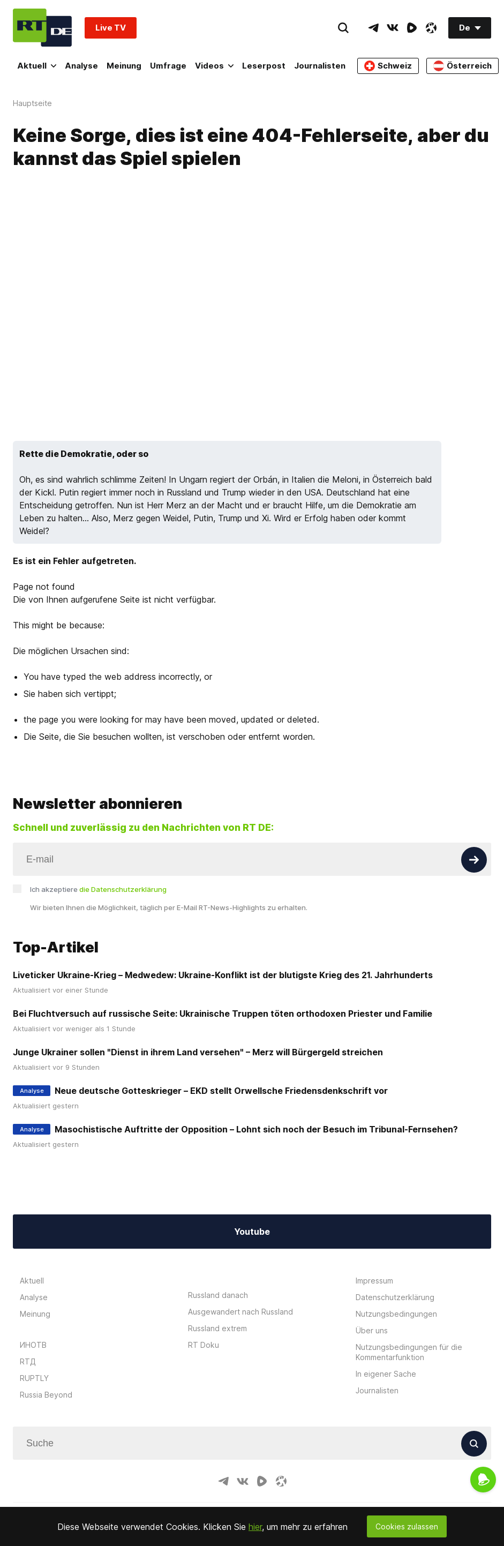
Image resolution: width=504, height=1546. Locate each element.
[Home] (42, 28)
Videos (214, 66)
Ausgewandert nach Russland (240, 1311)
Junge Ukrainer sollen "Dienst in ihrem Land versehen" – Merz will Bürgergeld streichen (198, 1052)
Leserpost (263, 66)
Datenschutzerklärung (395, 1297)
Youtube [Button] (252, 1231)
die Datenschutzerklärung (123, 889)
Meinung (124, 66)
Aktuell (36, 66)
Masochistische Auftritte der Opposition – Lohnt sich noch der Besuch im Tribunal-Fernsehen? (256, 1129)
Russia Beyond (46, 1394)
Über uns (372, 1330)
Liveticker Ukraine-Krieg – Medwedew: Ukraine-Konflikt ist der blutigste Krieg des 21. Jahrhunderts (223, 975)
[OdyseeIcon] (431, 27)
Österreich (462, 66)
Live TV (110, 27)
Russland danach (218, 1295)
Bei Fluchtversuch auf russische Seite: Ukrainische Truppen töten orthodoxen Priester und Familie (222, 1013)
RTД (28, 1361)
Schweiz (388, 66)
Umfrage (168, 66)
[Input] (252, 859)
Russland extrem (217, 1328)
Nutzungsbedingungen (396, 1313)
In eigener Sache (386, 1373)
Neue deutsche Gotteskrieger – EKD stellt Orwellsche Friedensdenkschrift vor (221, 1090)
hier (255, 1526)
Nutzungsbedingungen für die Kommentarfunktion (409, 1352)
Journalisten (319, 66)
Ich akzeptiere (98, 889)
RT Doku (203, 1344)
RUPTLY (34, 1378)
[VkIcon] (392, 27)
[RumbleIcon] (411, 27)
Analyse (81, 66)
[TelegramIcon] (373, 27)
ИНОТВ (33, 1344)
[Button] (474, 860)
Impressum (374, 1280)
